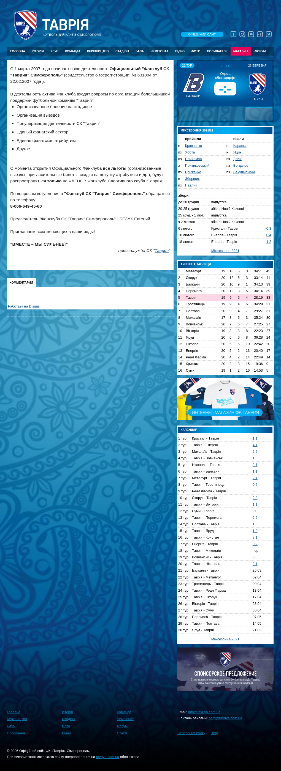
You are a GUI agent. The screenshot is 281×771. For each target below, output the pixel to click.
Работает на (24, 306)
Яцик (237, 152)
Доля (237, 159)
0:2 (255, 484)
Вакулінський (244, 172)
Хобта (190, 152)
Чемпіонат (159, 51)
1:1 (255, 438)
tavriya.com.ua (107, 757)
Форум (260, 51)
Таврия (162, 250)
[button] (183, 83)
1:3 (255, 524)
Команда (72, 51)
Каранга (239, 146)
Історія (38, 51)
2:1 (255, 465)
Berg (214, 733)
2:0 (255, 498)
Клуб (54, 51)
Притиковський (197, 165)
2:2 (255, 451)
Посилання (216, 51)
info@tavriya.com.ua (204, 712)
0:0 (255, 557)
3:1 (255, 537)
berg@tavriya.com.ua (225, 718)
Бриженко (193, 172)
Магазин (240, 51)
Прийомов (193, 159)
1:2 (268, 242)
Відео (180, 51)
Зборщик (192, 179)
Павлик (191, 185)
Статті (122, 733)
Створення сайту (191, 733)
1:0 (255, 458)
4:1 (255, 445)
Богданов (240, 165)
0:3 (268, 228)
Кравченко (193, 146)
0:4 (268, 235)
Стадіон (122, 51)
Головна (17, 51)
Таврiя (65, 25)
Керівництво (98, 51)
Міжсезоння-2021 (225, 251)
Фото (196, 51)
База (140, 51)
